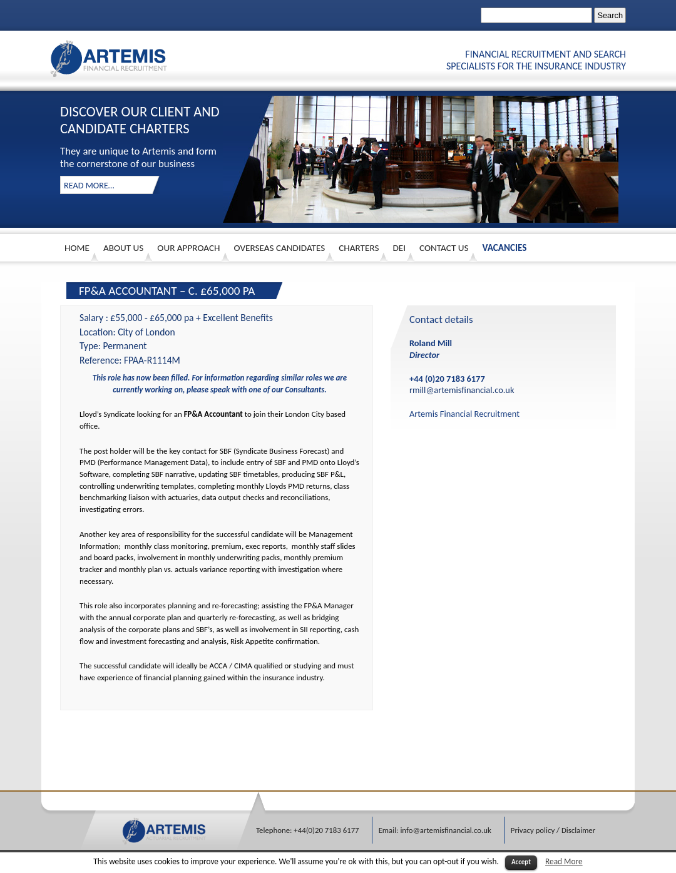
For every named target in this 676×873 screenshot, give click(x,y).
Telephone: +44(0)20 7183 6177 (307, 830)
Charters (359, 247)
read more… (89, 185)
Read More (564, 861)
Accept (521, 862)
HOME (77, 247)
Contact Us (443, 247)
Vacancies (504, 247)
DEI (399, 247)
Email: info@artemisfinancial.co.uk (435, 830)
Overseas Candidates (279, 247)
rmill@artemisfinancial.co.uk (461, 390)
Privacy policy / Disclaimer (553, 830)
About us (123, 247)
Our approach (188, 247)
